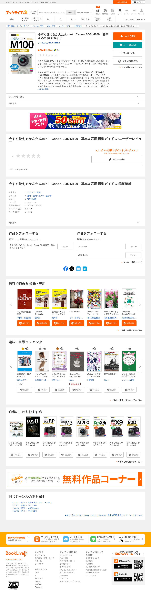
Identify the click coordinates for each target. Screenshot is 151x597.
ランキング (39, 564)
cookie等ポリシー (92, 573)
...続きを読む (43, 89)
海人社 (106, 380)
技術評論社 (32, 199)
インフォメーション (67, 573)
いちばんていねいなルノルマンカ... (58, 376)
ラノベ (73, 19)
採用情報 (89, 561)
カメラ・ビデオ (45, 196)
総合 (12, 19)
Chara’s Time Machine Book (75, 375)
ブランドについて (93, 558)
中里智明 (90, 380)
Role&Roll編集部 (93, 318)
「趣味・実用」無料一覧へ (131, 330)
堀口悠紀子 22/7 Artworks (24, 375)
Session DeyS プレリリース (94, 313)
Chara (71, 380)
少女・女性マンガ (36, 19)
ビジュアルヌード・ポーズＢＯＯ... (41, 376)
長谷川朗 (38, 380)
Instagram (38, 578)
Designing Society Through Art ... (128, 314)
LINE (37, 573)
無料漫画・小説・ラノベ (44, 558)
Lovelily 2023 (74, 312)
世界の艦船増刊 (110, 374)
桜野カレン (56, 380)
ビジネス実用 (97, 19)
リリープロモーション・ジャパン (82, 318)
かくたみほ (43, 43)
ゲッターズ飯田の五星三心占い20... (128, 376)
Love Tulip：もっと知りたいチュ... (111, 313)
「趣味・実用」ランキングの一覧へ (127, 400)
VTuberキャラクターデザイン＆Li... (93, 376)
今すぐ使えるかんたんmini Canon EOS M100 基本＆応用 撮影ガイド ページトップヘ (103, 515)
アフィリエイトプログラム (70, 581)
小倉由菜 (46, 380)
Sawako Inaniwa (128, 318)
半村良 (19, 318)
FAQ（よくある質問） (68, 570)
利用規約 (89, 564)
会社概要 (89, 555)
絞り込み (34, 12)
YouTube (38, 584)
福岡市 (37, 318)
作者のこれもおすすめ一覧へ (130, 462)
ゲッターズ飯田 (128, 380)
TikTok (37, 581)
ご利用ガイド (140, 19)
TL (61, 19)
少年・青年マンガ (24, 19)
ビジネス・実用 (34, 192)
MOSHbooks (54, 43)
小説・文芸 (85, 19)
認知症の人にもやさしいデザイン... (58, 314)
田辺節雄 (27, 318)
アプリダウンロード (67, 561)
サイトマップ (91, 576)
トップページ (40, 555)
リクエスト (64, 578)
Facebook (38, 587)
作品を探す (64, 558)
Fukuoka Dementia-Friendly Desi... (41, 314)
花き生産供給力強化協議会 (114, 318)
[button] (24, 323)
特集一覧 (38, 561)
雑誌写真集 (109, 19)
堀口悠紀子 (21, 380)
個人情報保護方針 (93, 567)
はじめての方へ (128, 19)
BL (48, 19)
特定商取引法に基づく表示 (96, 570)
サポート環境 (65, 567)
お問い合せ (64, 576)
